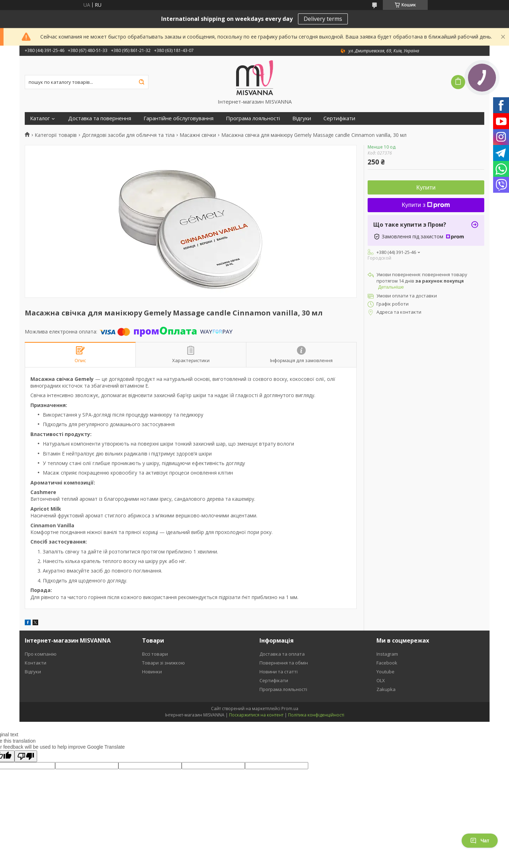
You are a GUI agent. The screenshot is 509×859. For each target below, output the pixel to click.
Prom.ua (289, 709)
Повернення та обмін (283, 663)
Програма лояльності (253, 118)
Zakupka (386, 689)
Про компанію (41, 654)
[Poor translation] (25, 756)
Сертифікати (339, 118)
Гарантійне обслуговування (178, 118)
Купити (425, 187)
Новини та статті (278, 671)
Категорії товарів (56, 135)
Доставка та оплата (282, 654)
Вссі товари (155, 654)
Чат (479, 840)
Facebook (386, 663)
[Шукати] (141, 82)
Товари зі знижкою (163, 663)
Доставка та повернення (99, 118)
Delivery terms (323, 19)
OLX (380, 680)
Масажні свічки (198, 135)
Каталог (40, 118)
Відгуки (301, 118)
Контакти (35, 663)
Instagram (387, 654)
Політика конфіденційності (316, 715)
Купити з (426, 205)
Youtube (385, 671)
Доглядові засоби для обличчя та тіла (128, 135)
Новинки (152, 671)
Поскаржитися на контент (256, 715)
